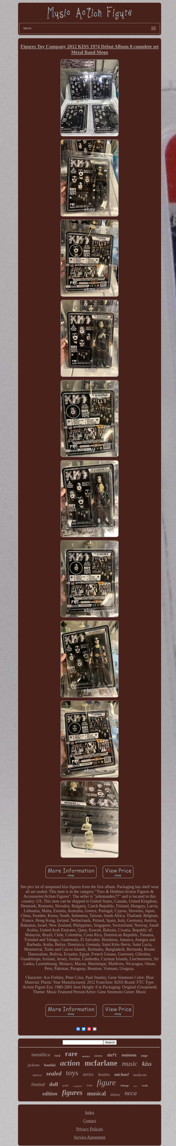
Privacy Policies (89, 1129)
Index (89, 1112)
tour (135, 1086)
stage (144, 1055)
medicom (140, 1075)
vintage (124, 1085)
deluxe (115, 1095)
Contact (89, 1121)
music (130, 1063)
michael (121, 1074)
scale (145, 1085)
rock (57, 1055)
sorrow (98, 1055)
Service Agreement (89, 1137)
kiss (147, 1063)
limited (37, 1084)
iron (89, 1085)
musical (96, 1093)
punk (65, 1085)
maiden (86, 1056)
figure (106, 1082)
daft (112, 1055)
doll (53, 1084)
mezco (37, 1075)
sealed (53, 1073)
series (88, 1074)
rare (71, 1053)
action (70, 1063)
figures (72, 1093)
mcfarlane (101, 1063)
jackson (33, 1065)
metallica (40, 1054)
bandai (49, 1065)
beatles (104, 1074)
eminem (129, 1055)
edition (49, 1094)
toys (72, 1073)
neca (131, 1093)
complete (77, 1086)
